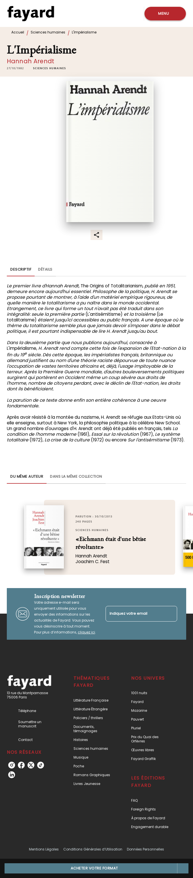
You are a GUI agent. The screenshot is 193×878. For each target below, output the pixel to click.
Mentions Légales (44, 849)
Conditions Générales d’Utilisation (92, 849)
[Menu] (165, 14)
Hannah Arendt (30, 61)
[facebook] (21, 765)
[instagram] (11, 765)
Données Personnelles (145, 849)
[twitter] (31, 765)
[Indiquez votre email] (134, 614)
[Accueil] (30, 13)
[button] (49, 68)
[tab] (21, 269)
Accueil (17, 32)
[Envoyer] (170, 614)
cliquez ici (86, 632)
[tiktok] (40, 765)
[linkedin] (11, 775)
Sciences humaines (48, 32)
